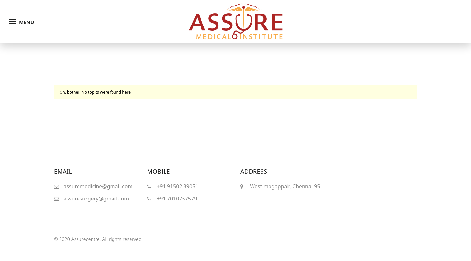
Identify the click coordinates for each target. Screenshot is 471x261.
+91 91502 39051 (177, 186)
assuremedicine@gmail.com (97, 186)
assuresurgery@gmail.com (96, 198)
